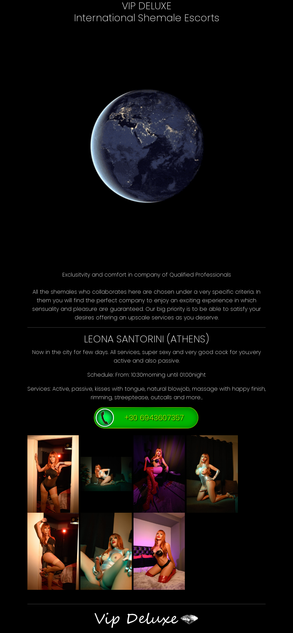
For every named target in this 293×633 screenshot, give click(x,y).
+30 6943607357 (154, 417)
